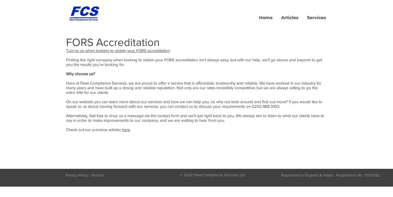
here (126, 129)
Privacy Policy (77, 175)
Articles (97, 175)
